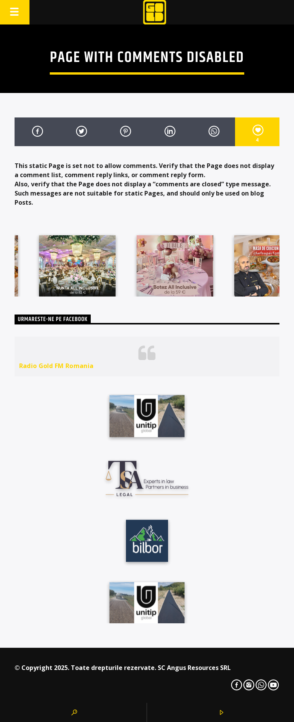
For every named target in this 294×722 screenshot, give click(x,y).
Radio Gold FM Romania (56, 366)
